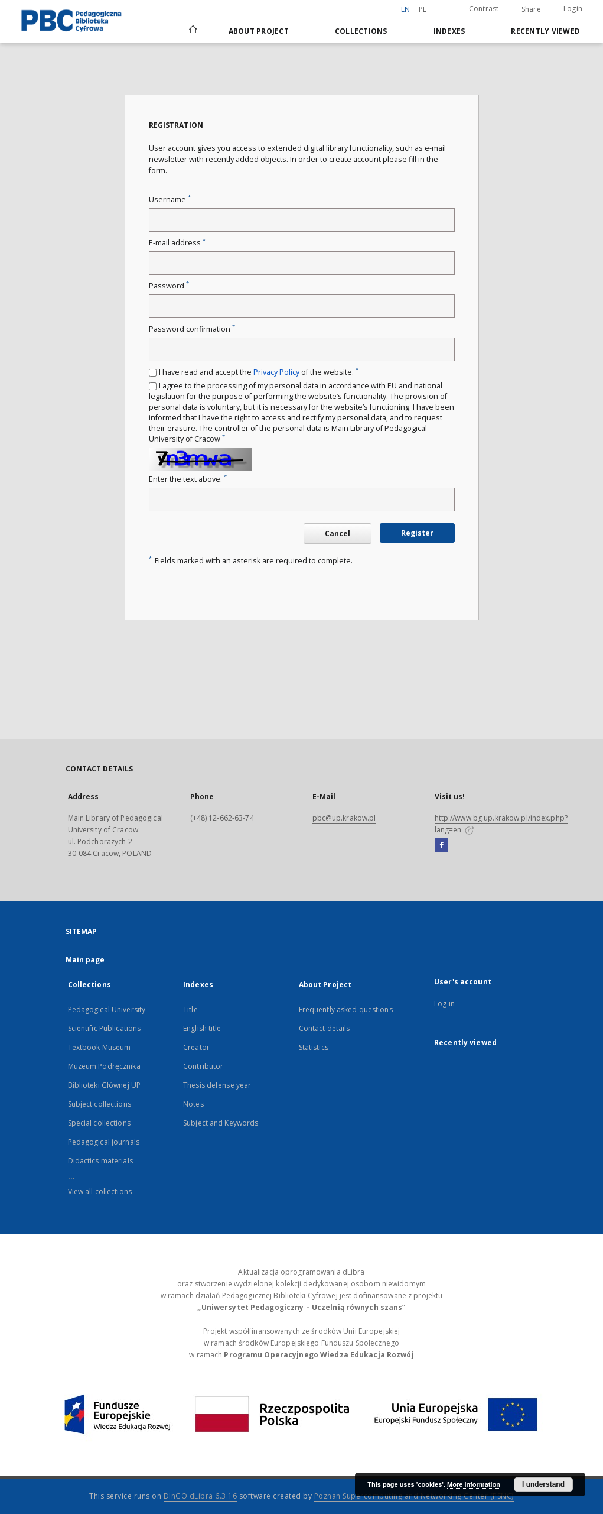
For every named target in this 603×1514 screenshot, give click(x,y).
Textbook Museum (99, 1047)
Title (190, 1009)
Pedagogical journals (103, 1142)
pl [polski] (423, 9)
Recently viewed (545, 31)
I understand (543, 1484)
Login (572, 9)
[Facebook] (441, 845)
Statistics (313, 1047)
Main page (85, 960)
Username (170, 199)
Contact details (324, 1028)
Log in (444, 1003)
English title (202, 1028)
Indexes (449, 31)
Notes (193, 1104)
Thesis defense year (217, 1085)
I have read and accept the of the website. (258, 372)
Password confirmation (192, 329)
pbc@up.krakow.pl (344, 818)
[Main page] (192, 31)
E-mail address (177, 243)
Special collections (99, 1123)
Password (169, 286)
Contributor (203, 1066)
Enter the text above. (188, 479)
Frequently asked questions (346, 1009)
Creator (196, 1047)
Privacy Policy (276, 372)
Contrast (484, 9)
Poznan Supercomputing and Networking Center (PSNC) (414, 1496)
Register (417, 533)
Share (531, 9)
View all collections (100, 1191)
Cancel (337, 534)
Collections (361, 31)
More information (473, 1484)
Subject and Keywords (220, 1123)
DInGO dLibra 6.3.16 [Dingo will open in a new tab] (200, 1496)
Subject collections (99, 1104)
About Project (259, 31)
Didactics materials (100, 1161)
